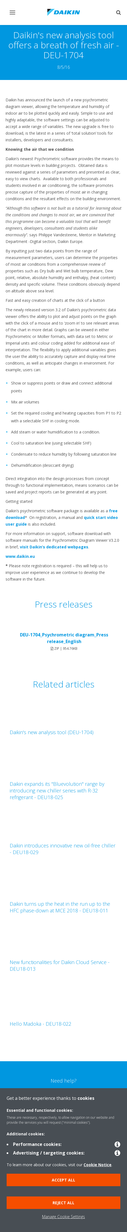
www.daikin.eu (20, 556)
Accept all (63, 1180)
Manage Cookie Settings (63, 1216)
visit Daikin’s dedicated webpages (54, 546)
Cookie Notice (98, 1164)
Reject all (63, 1202)
